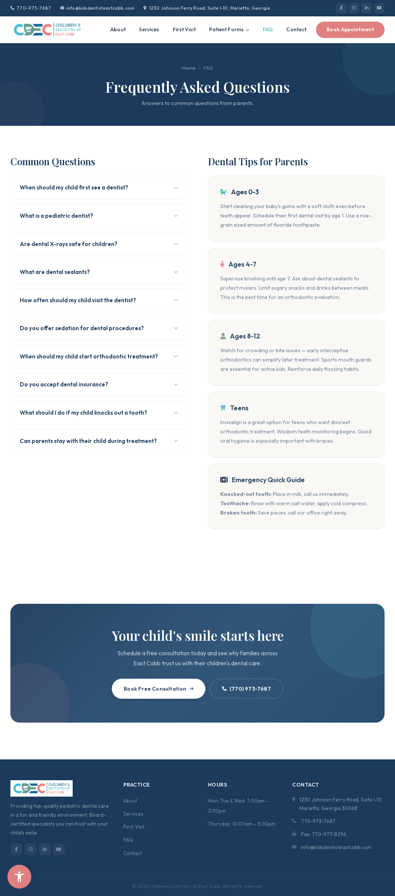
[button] (19, 877)
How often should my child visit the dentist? (99, 300)
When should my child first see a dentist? (99, 187)
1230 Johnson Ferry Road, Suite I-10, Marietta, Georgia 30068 (341, 803)
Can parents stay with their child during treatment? (99, 440)
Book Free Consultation (158, 690)
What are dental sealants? (99, 271)
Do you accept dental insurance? (99, 384)
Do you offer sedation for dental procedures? (99, 328)
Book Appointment (350, 29)
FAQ (268, 29)
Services (149, 29)
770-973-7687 (30, 8)
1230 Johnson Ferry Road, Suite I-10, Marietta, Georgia (206, 8)
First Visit (184, 29)
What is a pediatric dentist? (99, 215)
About (118, 29)
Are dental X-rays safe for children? (99, 244)
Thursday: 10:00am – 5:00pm (241, 823)
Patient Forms (229, 29)
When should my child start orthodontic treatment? (99, 356)
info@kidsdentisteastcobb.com (97, 8)
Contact (296, 29)
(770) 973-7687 (246, 690)
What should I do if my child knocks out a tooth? (99, 412)
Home (189, 68)
